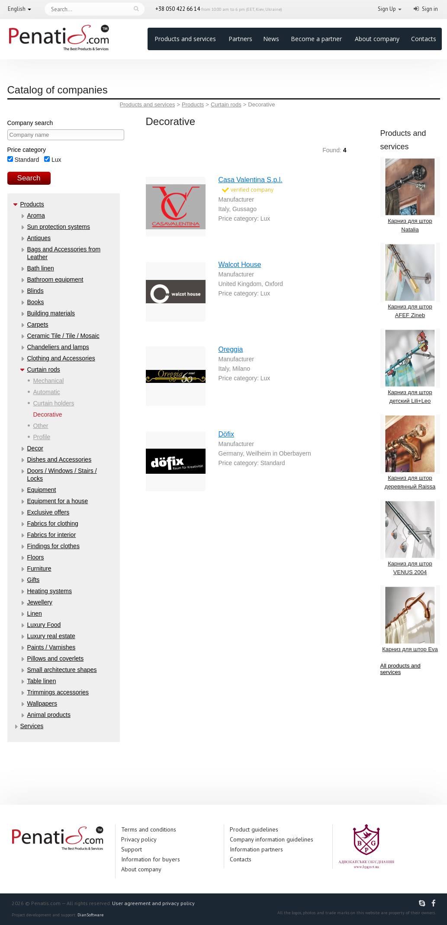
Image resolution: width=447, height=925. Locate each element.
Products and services (185, 39)
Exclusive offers (48, 512)
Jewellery (39, 602)
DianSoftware (90, 915)
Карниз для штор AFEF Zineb (410, 280)
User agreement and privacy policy (153, 903)
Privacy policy (139, 839)
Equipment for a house (57, 501)
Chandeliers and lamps (58, 347)
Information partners (256, 849)
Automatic (46, 392)
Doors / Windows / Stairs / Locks (62, 474)
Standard (23, 159)
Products (32, 204)
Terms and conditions (148, 829)
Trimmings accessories (58, 692)
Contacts (423, 39)
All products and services (400, 668)
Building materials (51, 313)
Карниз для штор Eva (410, 618)
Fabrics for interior (51, 534)
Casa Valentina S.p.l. (251, 179)
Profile (42, 437)
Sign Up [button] (387, 9)
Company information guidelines (271, 839)
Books (35, 302)
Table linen (41, 681)
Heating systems (49, 591)
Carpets (37, 324)
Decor (35, 448)
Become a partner (316, 39)
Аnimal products (49, 714)
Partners (240, 39)
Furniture (39, 568)
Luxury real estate (51, 636)
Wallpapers (42, 703)
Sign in (430, 9)
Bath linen (40, 268)
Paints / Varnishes (51, 647)
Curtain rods (43, 369)
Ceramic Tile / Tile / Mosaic (63, 335)
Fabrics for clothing (52, 523)
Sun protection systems (58, 226)
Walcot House (240, 264)
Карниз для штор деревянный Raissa (410, 452)
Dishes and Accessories (59, 459)
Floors (35, 557)
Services (32, 726)
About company (377, 39)
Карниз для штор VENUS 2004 (410, 537)
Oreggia (231, 349)
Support (131, 849)
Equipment (41, 489)
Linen (34, 613)
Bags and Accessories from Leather (64, 253)
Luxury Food (44, 624)
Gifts (33, 579)
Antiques (39, 237)
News (271, 39)
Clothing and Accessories (61, 358)
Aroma (36, 215)
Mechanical (48, 380)
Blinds (35, 290)
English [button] (17, 9)
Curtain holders (53, 403)
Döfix (226, 434)
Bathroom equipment (55, 279)
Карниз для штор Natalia (410, 195)
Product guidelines (254, 829)
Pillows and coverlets (55, 658)
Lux (52, 159)
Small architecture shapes (62, 669)
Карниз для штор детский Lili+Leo (410, 366)
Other (40, 425)
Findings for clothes (53, 546)
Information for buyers (150, 859)
